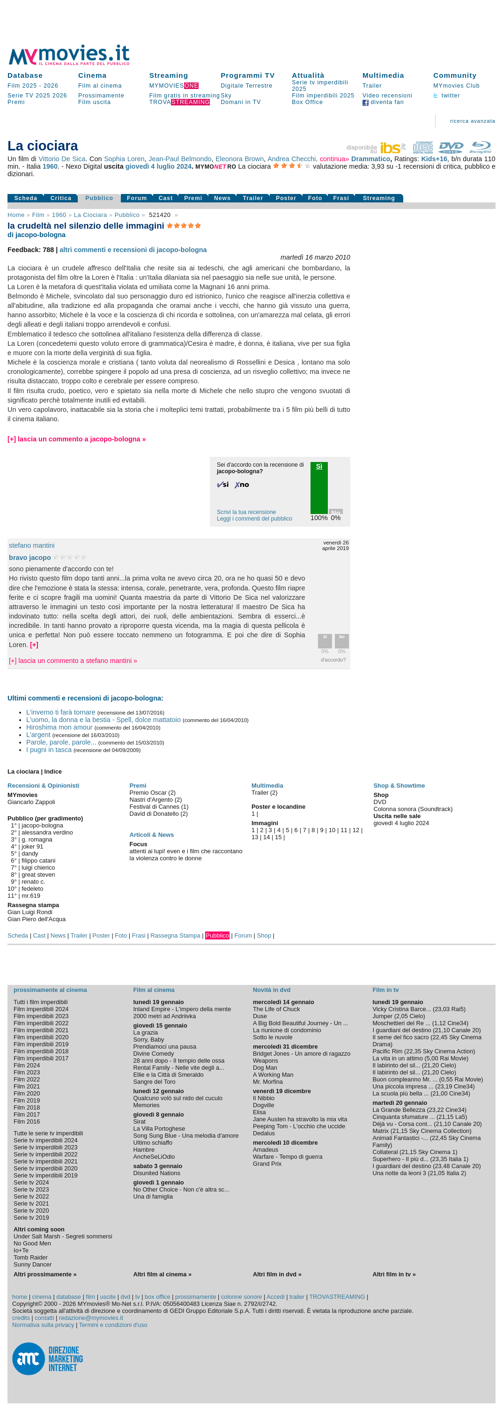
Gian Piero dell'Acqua (36, 919)
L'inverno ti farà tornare (61, 712)
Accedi (275, 1296)
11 (343, 830)
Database (25, 75)
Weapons (265, 1060)
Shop (264, 935)
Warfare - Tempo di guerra (288, 1156)
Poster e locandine (278, 806)
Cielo (416, 1016)
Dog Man (265, 1067)
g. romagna (37, 839)
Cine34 (457, 1023)
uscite (108, 1296)
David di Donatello (155, 813)
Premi (16, 102)
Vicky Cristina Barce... (401, 1009)
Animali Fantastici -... (400, 1137)
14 (266, 837)
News (222, 198)
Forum (137, 198)
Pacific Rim (387, 1051)
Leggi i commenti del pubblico (254, 518)
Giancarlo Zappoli (31, 801)
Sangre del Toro (154, 1081)
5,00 (432, 1058)
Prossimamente (101, 95)
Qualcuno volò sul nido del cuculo (178, 1098)
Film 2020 (27, 1093)
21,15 (445, 1116)
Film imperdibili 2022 (41, 1023)
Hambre (144, 1149)
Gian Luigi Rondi (29, 912)
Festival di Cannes (155, 806)
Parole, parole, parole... (61, 742)
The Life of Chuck (276, 1009)
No (342, 636)
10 (332, 830)
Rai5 (457, 1009)
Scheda (25, 198)
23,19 (444, 1086)
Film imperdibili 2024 (41, 1009)
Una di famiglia (153, 1196)
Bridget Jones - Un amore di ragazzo (301, 1053)
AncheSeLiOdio (154, 1156)
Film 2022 (27, 1079)
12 (356, 830)
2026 (51, 85)
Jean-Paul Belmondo (179, 159)
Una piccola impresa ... (402, 1086)
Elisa (259, 1112)
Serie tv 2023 (31, 1189)
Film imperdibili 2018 (41, 1051)
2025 (43, 95)
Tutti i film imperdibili (40, 1002)
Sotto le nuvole (273, 1037)
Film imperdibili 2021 (41, 1030)
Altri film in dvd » (277, 1274)
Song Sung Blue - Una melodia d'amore (186, 1135)
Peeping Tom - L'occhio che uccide (299, 1126)
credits (21, 1317)
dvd (126, 1296)
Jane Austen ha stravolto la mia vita (300, 1119)
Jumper (382, 1016)
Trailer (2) (265, 792)
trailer (296, 1296)
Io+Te (21, 1250)
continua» (334, 159)
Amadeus (265, 1149)
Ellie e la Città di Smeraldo (168, 1074)
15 (278, 837)
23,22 (436, 1109)
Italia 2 (455, 1173)
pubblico (127, 214)
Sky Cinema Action (448, 1051)
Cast (166, 198)
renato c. (33, 881)
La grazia (145, 1032)
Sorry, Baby (148, 1039)
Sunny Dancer (33, 1264)
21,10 (442, 1030)
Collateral (385, 1151)
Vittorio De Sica (61, 159)
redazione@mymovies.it (91, 1317)
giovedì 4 (140, 166)
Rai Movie (453, 1058)
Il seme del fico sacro (400, 1037)
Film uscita (94, 102)
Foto (315, 198)
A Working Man (273, 1074)
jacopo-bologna (42, 825)
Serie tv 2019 (31, 1217)
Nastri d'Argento (152, 799)
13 (255, 837)
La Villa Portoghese (159, 1128)
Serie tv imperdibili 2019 (46, 1175)
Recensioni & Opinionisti (43, 785)
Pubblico (99, 198)
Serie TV (20, 95)
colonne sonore (241, 1296)
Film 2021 (27, 1086)
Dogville (263, 1105)
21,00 (439, 1093)
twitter (446, 95)
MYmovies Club (456, 85)
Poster (286, 198)
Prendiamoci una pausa (164, 1046)
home (19, 1296)
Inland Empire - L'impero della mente (182, 1009)
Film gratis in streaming (184, 95)
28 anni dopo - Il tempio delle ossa (179, 1060)
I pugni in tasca (49, 749)
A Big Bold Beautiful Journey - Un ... (300, 1023)
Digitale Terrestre (247, 85)
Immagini (265, 823)
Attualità (308, 75)
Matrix (380, 1130)
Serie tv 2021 (31, 1203)
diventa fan (383, 102)
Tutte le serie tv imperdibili (48, 1133)
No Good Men (32, 1243)
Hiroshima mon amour (59, 727)
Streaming (168, 75)
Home (16, 214)
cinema (42, 1296)
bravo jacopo (30, 557)
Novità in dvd (271, 989)
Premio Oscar (149, 792)
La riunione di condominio (287, 1030)
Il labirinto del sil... (396, 1065)
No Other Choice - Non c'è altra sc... (181, 1189)
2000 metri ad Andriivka (164, 1016)
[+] (34, 644)
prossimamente (195, 1296)
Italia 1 (457, 1158)
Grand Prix (267, 1163)
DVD (379, 801)
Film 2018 (27, 1107)
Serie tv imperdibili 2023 (46, 1147)
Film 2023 (27, 1072)
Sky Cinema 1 (437, 1151)
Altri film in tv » (393, 1274)
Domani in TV (241, 102)
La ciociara (90, 214)
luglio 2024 (174, 166)
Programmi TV (248, 75)
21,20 (431, 1065)
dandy (30, 853)
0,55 (447, 1079)
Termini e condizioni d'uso (113, 1324)
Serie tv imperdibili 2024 (46, 1140)
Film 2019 (27, 1100)
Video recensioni (387, 95)
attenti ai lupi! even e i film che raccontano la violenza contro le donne (186, 855)
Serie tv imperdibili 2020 (46, 1168)
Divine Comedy (153, 1053)
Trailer (372, 85)
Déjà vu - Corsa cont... (402, 1123)
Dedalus (264, 1133)
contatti (44, 1317)
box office (157, 1296)
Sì (325, 636)
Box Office (307, 102)
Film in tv (385, 989)
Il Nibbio (263, 1098)
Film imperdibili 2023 (41, 1016)
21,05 (437, 1173)
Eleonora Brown (239, 159)
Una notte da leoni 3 (399, 1173)
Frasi (341, 198)
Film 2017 (27, 1114)
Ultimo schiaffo (153, 1142)
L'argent (38, 734)
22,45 (439, 1037)
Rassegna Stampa (175, 935)
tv (137, 1296)
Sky (226, 95)
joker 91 (32, 846)
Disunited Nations (156, 1173)
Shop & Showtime (399, 785)
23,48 (442, 1166)
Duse (260, 1016)
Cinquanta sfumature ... (403, 1116)
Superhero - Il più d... (400, 1158)
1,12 (440, 1023)
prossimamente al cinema (50, 989)
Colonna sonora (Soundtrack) (412, 808)
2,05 (402, 1016)
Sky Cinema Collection (439, 1130)
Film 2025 (22, 85)
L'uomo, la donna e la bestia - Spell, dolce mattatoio (103, 719)
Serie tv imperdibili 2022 (46, 1154)
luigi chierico (38, 867)
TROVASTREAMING (337, 1296)
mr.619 (31, 895)
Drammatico (370, 159)
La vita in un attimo (397, 1058)
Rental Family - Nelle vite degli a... (178, 1067)
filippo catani (38, 860)
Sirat (139, 1121)
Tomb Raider (31, 1257)
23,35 (439, 1158)
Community (455, 75)
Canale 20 (465, 1030)
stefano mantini (32, 545)
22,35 (413, 1051)
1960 (50, 166)
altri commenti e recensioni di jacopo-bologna (133, 249)
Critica (61, 198)
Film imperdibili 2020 (41, 1037)
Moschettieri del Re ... (401, 1023)
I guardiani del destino (401, 1030)
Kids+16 (434, 159)
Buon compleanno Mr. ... (404, 1079)
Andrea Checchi (291, 159)
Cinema (92, 75)
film (38, 214)
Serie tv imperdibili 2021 (46, 1161)
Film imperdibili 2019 (41, 1044)
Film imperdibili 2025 (323, 95)
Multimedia (383, 75)
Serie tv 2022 (31, 1196)
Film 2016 (27, 1121)
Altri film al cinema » (162, 1274)
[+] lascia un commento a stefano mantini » (73, 660)
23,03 (442, 1009)
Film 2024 (27, 1065)
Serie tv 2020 (31, 1210)
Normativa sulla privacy (43, 1324)
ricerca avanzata (473, 121)
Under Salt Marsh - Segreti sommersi (63, 1236)
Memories (146, 1105)
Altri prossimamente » (45, 1274)
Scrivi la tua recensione (246, 512)
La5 (460, 1116)
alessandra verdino (47, 832)
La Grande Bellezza (398, 1109)
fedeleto (32, 888)
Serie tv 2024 (31, 1182)
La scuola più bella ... (400, 1093)
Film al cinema (100, 85)
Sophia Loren (124, 159)
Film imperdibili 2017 (41, 1058)
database (68, 1296)
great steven (38, 874)
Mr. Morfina (268, 1081)
